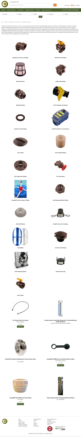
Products (3, 10)
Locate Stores (20, 10)
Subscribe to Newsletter (22, 426)
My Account (67, 5)
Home (19, 419)
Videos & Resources (46, 10)
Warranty (35, 424)
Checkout (78, 5)
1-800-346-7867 (50, 423)
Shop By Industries (11, 10)
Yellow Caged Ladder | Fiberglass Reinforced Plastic (60, 397)
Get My (70, 9)
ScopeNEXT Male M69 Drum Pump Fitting (20, 397)
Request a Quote (21, 423)
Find (40, 16)
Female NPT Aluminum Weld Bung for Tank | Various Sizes (20, 359)
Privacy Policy (36, 426)
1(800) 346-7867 (15, 2)
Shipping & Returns (30, 10)
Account (35, 420)
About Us (38, 10)
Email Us (48, 424)
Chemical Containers (5, 4)
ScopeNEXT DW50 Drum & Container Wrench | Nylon (60, 359)
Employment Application (22, 424)
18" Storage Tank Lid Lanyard (20, 320)
